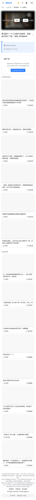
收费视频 (29, 357)
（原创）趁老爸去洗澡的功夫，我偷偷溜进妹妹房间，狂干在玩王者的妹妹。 (17, 186)
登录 (31, 3)
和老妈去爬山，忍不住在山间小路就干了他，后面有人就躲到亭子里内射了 (17, 242)
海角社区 (8, 3)
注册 (25, 20)
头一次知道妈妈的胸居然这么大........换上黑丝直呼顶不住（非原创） (17, 275)
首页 (2, 7)
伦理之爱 (8, 7)
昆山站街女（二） (9, 354)
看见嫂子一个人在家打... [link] (21, 7)
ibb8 (24, 495)
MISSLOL (20, 495)
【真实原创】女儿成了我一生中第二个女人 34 (18, 302)
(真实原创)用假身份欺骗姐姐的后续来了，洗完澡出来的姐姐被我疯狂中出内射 (18, 101)
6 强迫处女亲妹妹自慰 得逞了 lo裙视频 (15, 328)
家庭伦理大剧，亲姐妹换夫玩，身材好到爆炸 (16, 129)
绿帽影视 (29, 411)
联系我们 (11, 489)
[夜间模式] (26, 2)
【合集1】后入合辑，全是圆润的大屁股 (16, 434)
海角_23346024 (10, 45)
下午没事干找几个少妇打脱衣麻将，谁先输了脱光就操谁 (17, 407)
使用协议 (18, 489)
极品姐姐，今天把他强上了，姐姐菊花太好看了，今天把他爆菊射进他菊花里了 (17, 462)
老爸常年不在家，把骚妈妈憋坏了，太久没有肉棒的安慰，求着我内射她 (17, 157)
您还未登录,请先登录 (18, 70)
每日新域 (24, 489)
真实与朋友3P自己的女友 (11, 380)
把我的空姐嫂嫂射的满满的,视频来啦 (14, 214)
